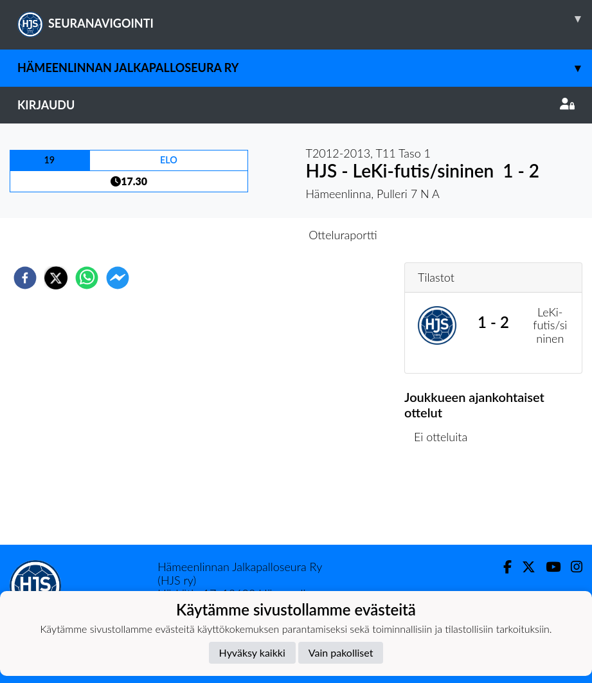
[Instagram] (571, 567)
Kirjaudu (296, 105)
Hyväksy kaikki (252, 652)
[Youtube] (548, 567)
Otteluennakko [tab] (251, 235)
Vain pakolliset (341, 652)
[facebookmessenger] (117, 277)
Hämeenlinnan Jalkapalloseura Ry (304, 68)
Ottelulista (445, 501)
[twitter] (55, 277)
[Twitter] (523, 567)
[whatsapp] (86, 277)
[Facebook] (502, 567)
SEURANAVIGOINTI (304, 18)
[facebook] (25, 277)
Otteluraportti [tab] (343, 235)
